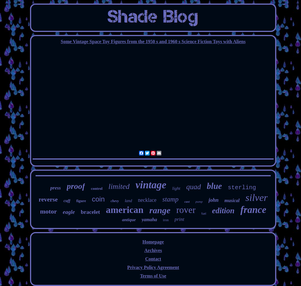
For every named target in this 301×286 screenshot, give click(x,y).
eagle (69, 212)
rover (185, 210)
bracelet (90, 212)
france (253, 209)
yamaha (149, 219)
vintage (151, 185)
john (213, 200)
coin (98, 199)
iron (165, 220)
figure (81, 201)
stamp (170, 199)
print (179, 219)
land (128, 201)
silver (256, 197)
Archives (153, 250)
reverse (48, 199)
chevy (115, 201)
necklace (147, 200)
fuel (203, 213)
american (124, 209)
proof (76, 186)
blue (214, 186)
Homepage (153, 241)
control (96, 188)
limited (119, 186)
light (176, 188)
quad (193, 187)
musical (232, 200)
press (55, 188)
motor (48, 211)
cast (187, 201)
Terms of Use (153, 275)
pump (199, 201)
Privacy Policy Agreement (153, 267)
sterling (242, 187)
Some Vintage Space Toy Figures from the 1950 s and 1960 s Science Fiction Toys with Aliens (153, 41)
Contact (153, 258)
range (159, 210)
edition (223, 210)
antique (129, 219)
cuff (66, 201)
